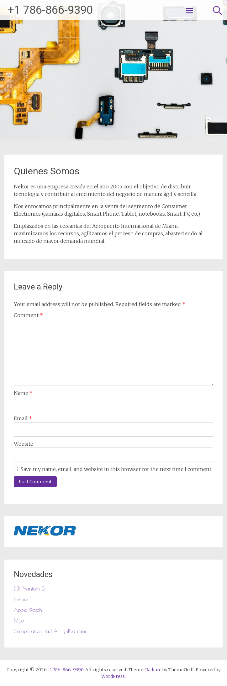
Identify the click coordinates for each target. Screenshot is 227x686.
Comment (28, 315)
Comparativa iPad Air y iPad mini (50, 631)
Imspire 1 (22, 599)
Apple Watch (28, 610)
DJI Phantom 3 (29, 588)
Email (23, 418)
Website (23, 444)
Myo (19, 620)
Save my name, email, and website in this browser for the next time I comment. (116, 469)
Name (23, 393)
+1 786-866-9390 (50, 10)
